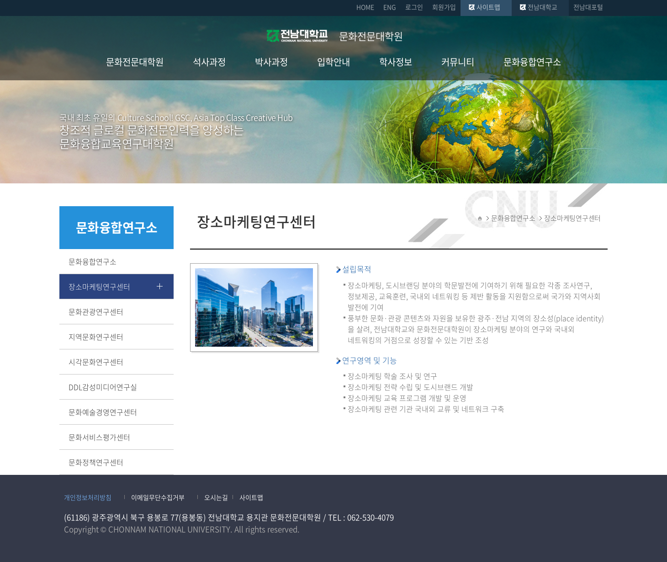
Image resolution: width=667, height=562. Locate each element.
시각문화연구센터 (96, 361)
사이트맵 (488, 6)
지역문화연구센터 (96, 336)
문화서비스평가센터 (99, 437)
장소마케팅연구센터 (99, 286)
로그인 (414, 6)
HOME (365, 6)
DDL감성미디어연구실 (103, 386)
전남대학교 (542, 6)
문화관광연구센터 (96, 311)
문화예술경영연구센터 (103, 411)
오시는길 (216, 497)
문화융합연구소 (92, 261)
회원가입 (444, 6)
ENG (389, 6)
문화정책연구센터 (96, 462)
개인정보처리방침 (87, 497)
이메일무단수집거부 (158, 497)
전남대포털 (588, 6)
